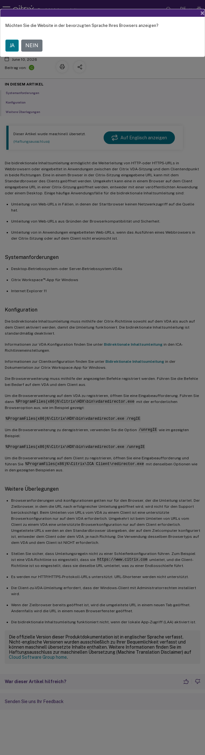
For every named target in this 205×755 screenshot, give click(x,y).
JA (12, 45)
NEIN (31, 45)
